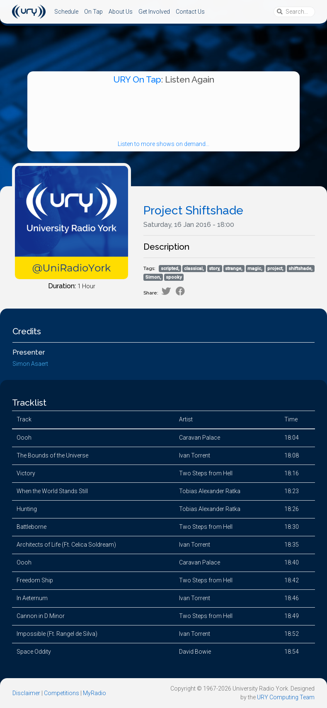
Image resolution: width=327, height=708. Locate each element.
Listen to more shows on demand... (163, 144)
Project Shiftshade (193, 210)
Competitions (61, 693)
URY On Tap (137, 79)
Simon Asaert (30, 363)
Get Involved (154, 11)
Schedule (66, 11)
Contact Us (190, 11)
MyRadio (94, 693)
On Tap (93, 11)
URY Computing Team (286, 697)
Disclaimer (26, 693)
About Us (121, 11)
